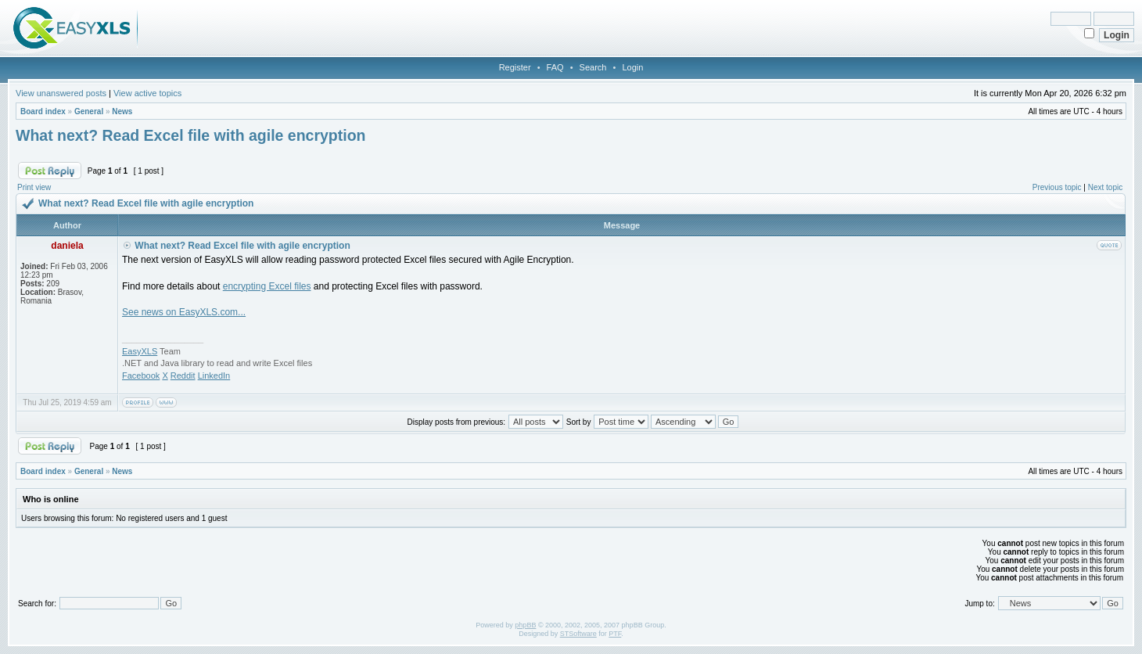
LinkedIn (214, 375)
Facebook (141, 375)
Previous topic (1057, 187)
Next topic (1105, 187)
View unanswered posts (61, 93)
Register (515, 67)
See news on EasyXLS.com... (184, 312)
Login (632, 67)
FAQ (555, 67)
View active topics (147, 93)
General (88, 111)
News (122, 111)
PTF (615, 634)
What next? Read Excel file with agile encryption (191, 135)
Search (593, 67)
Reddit (183, 375)
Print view (34, 187)
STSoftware (578, 634)
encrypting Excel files (267, 286)
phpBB (525, 625)
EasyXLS (139, 351)
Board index (43, 111)
